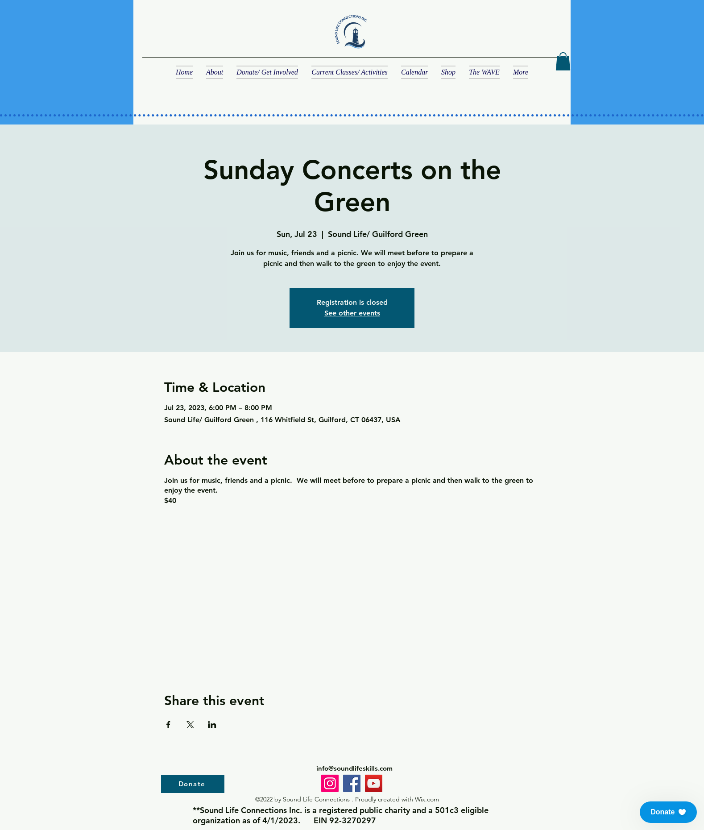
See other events (352, 313)
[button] (563, 61)
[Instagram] (330, 783)
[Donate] (192, 784)
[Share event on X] (190, 724)
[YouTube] (373, 783)
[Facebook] (351, 783)
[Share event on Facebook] (168, 724)
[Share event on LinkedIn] (212, 724)
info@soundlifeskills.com (354, 768)
